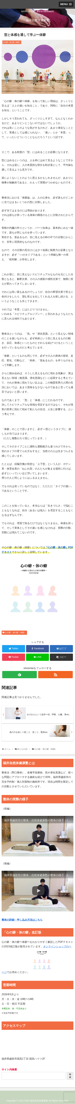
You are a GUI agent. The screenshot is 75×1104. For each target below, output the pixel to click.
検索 (70, 1075)
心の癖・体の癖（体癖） (15, 632)
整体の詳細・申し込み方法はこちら (22, 919)
